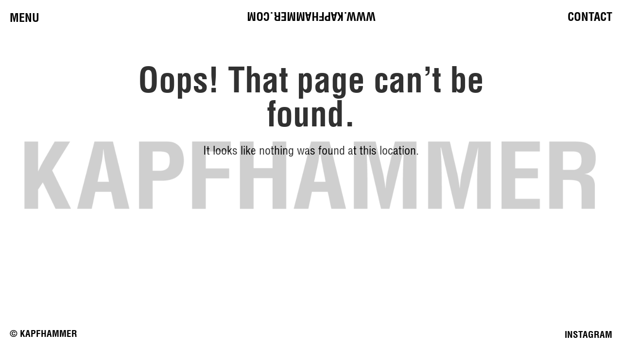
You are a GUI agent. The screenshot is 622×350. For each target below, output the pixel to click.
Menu (24, 17)
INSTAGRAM (588, 334)
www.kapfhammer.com (311, 16)
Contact (590, 16)
